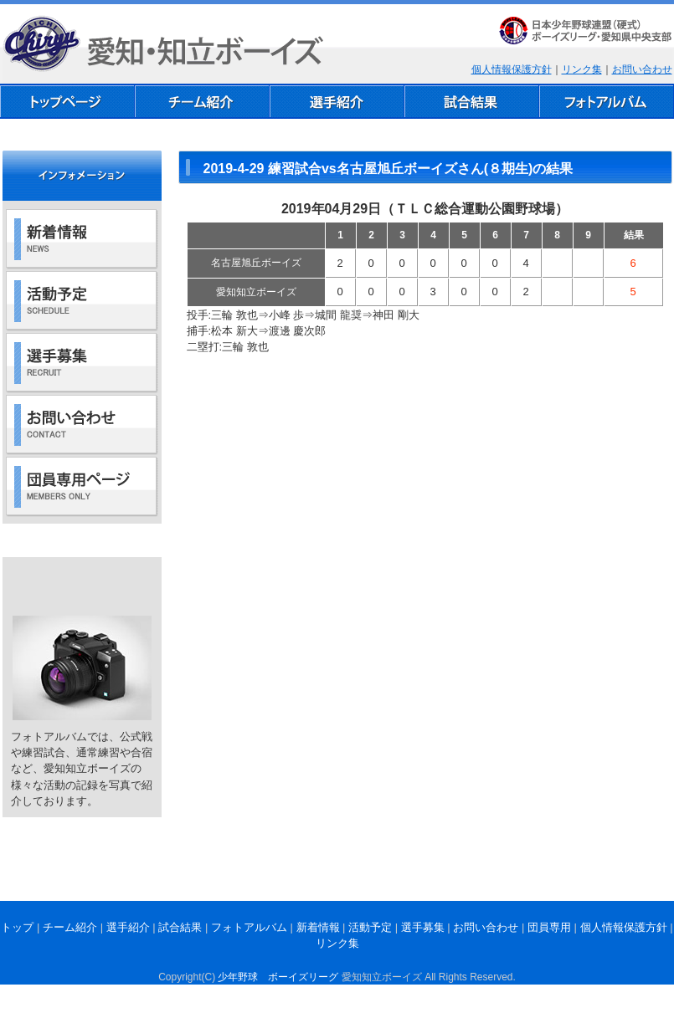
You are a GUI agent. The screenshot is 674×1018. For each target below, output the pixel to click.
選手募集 (423, 927)
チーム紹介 (70, 927)
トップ (17, 927)
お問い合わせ (642, 69)
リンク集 (582, 69)
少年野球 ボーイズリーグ (278, 977)
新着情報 (318, 927)
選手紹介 (128, 927)
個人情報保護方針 (511, 69)
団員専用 (549, 927)
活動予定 (370, 927)
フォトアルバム (249, 927)
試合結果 (180, 927)
